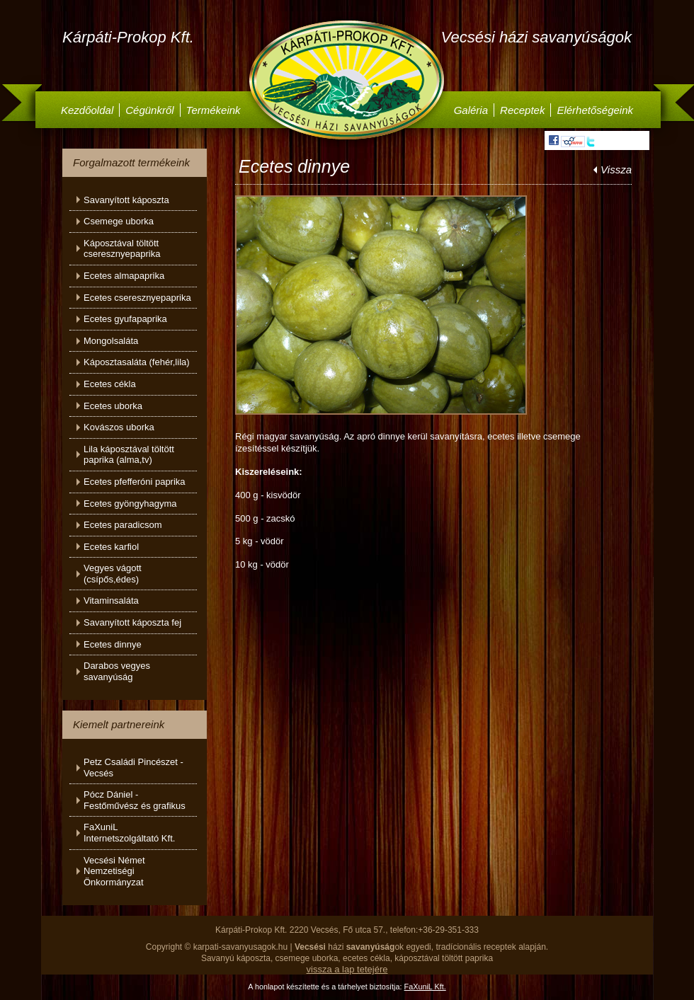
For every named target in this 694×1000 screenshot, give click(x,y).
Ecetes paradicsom (123, 524)
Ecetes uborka (113, 406)
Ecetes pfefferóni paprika (135, 481)
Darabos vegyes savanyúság (117, 671)
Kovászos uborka (119, 427)
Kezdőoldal (87, 110)
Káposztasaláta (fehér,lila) (137, 362)
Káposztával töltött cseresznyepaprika (122, 249)
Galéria (471, 110)
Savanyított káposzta (126, 200)
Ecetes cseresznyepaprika (137, 297)
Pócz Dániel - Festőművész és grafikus (135, 800)
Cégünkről (149, 110)
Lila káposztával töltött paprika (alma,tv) (129, 455)
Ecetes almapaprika (124, 275)
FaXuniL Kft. (425, 986)
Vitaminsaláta (111, 600)
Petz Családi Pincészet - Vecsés (133, 767)
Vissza (616, 169)
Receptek (522, 110)
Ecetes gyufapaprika (125, 319)
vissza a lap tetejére (347, 969)
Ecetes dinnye (113, 644)
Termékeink (213, 110)
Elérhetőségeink (595, 110)
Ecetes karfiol (111, 546)
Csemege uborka (119, 221)
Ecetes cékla (110, 384)
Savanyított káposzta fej (132, 622)
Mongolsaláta (111, 340)
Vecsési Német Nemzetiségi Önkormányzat (114, 871)
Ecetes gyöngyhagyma (130, 503)
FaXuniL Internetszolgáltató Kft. (129, 833)
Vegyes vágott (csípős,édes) (113, 574)
